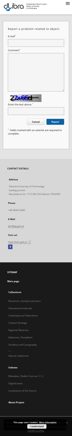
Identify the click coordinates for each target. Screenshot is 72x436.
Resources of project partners (24, 301)
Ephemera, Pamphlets (20, 337)
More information (47, 422)
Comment (14, 50)
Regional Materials (18, 330)
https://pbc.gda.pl (19, 242)
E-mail (12, 36)
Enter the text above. (20, 104)
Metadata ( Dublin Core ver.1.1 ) (25, 376)
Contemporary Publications (23, 315)
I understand (37, 426)
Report (55, 121)
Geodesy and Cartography (22, 344)
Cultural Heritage (17, 322)
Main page (13, 281)
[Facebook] (10, 247)
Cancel (36, 121)
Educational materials (20, 308)
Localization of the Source (22, 390)
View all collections (18, 355)
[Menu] (67, 3)
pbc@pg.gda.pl (16, 226)
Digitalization (15, 383)
